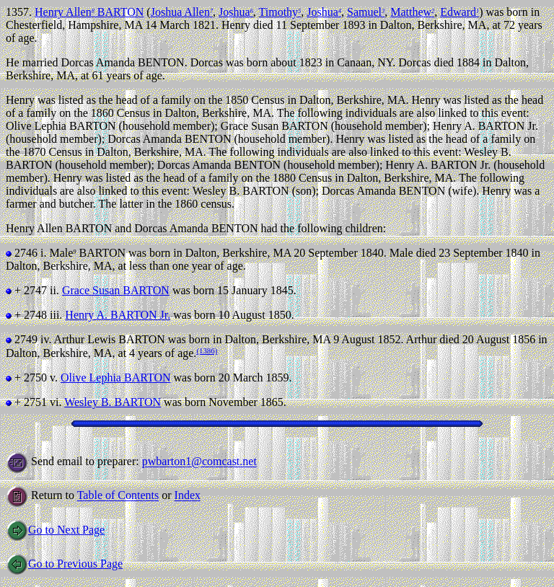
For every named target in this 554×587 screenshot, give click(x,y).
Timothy (280, 12)
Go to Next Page (55, 530)
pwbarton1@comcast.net (199, 462)
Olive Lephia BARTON (116, 377)
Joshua (236, 12)
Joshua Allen (182, 12)
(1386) (206, 350)
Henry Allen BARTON (89, 12)
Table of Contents (118, 496)
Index (188, 496)
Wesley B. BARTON (112, 402)
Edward (459, 12)
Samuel (365, 12)
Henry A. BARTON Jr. (117, 315)
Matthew (412, 12)
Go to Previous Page (64, 563)
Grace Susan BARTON (116, 290)
